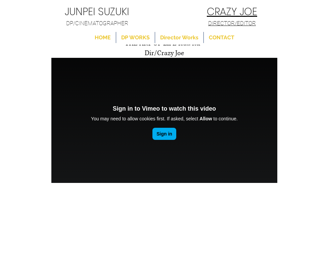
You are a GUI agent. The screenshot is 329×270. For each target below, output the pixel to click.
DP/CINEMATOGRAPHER (97, 23)
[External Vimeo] (164, 120)
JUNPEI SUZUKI (97, 12)
